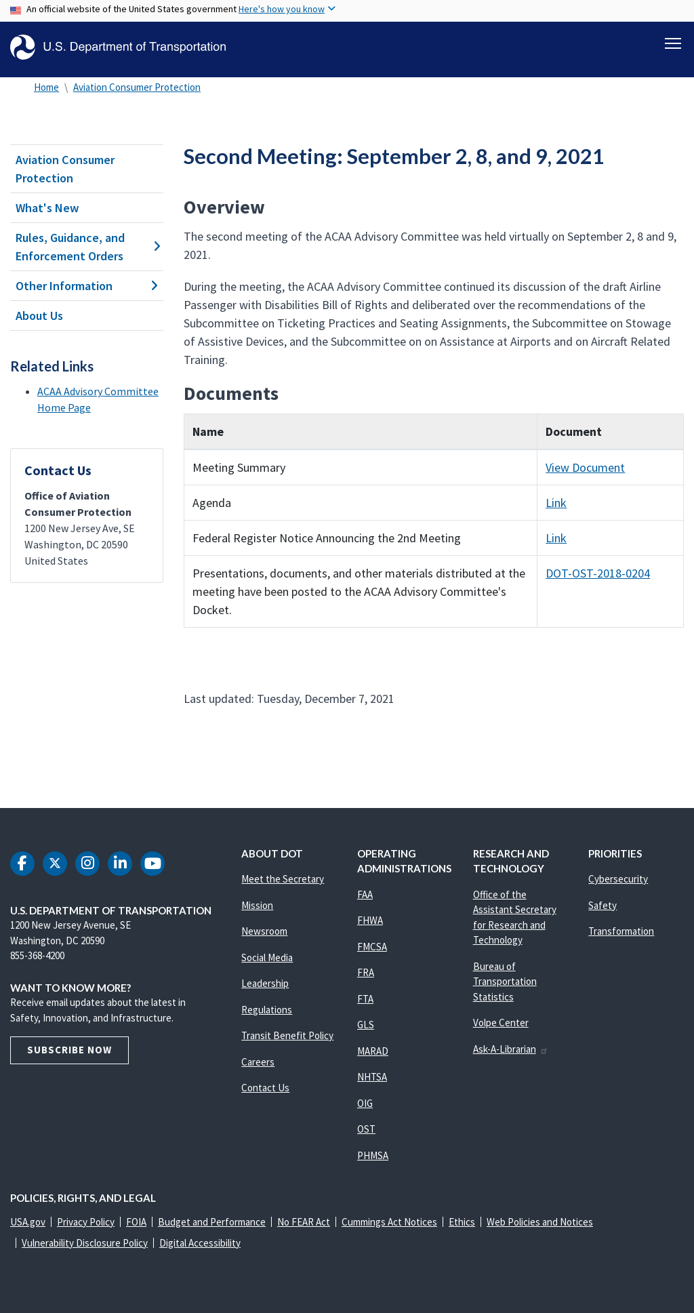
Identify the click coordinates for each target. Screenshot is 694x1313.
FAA (365, 894)
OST (366, 1129)
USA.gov (27, 1221)
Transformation (621, 931)
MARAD (372, 1051)
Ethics (462, 1221)
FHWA (370, 920)
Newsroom (264, 931)
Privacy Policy (86, 1221)
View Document (585, 467)
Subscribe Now (69, 1049)
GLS (365, 1024)
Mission (257, 905)
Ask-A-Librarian (510, 1049)
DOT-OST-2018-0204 (598, 573)
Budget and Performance (212, 1221)
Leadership (265, 983)
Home (46, 87)
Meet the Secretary (282, 878)
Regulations (266, 1009)
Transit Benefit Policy (287, 1035)
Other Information (87, 286)
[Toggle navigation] (673, 41)
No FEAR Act (303, 1221)
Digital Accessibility (200, 1242)
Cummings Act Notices (389, 1221)
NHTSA (372, 1076)
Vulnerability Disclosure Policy (85, 1242)
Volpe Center (501, 1022)
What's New (47, 208)
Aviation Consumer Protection (137, 87)
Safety (602, 905)
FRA (365, 972)
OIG (365, 1103)
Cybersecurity (618, 878)
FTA (365, 998)
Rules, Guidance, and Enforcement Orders (87, 247)
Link (556, 502)
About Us (39, 315)
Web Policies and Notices (540, 1221)
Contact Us (265, 1087)
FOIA (136, 1221)
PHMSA (372, 1155)
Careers (257, 1061)
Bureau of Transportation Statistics (505, 981)
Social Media (267, 957)
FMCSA (372, 946)
